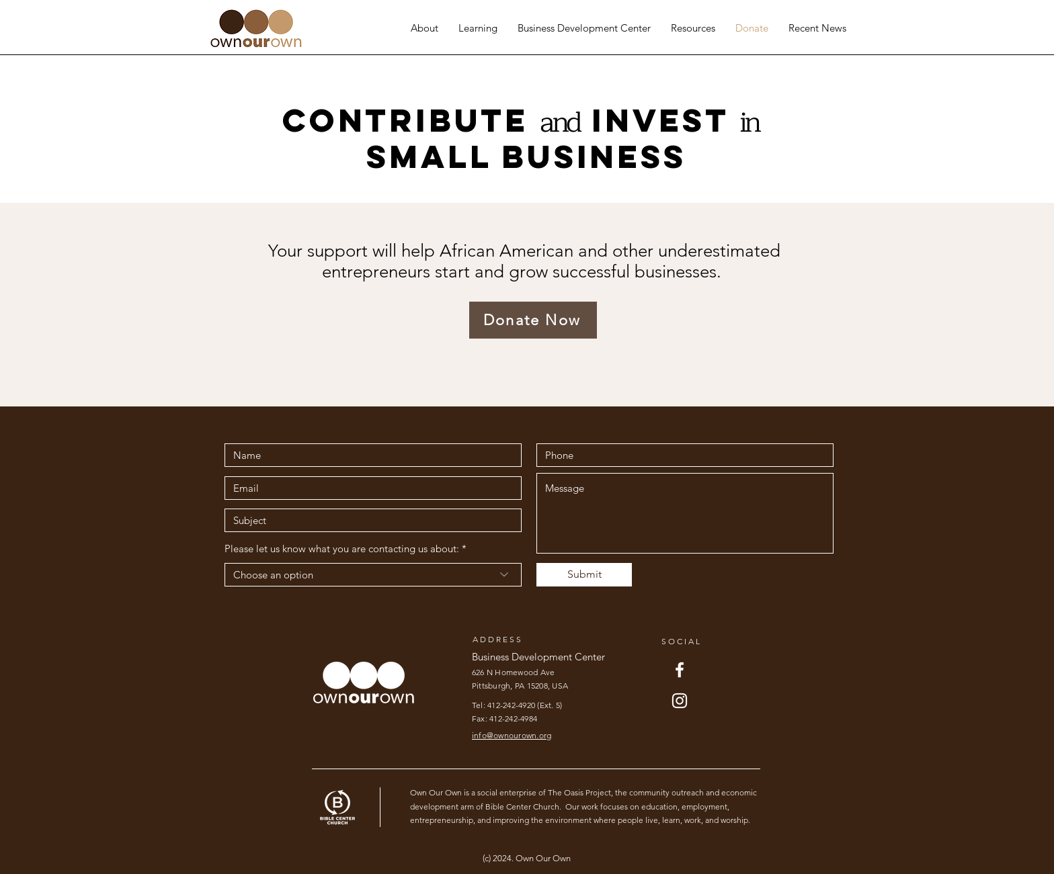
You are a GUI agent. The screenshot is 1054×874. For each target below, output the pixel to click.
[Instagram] (680, 701)
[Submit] (584, 574)
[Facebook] (680, 670)
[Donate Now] (533, 320)
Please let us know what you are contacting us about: (342, 548)
